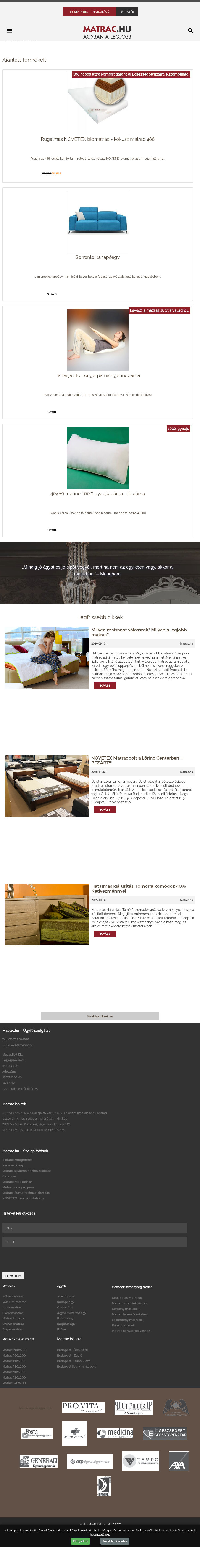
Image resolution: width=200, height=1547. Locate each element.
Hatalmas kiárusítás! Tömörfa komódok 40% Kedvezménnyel (138, 888)
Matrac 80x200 (13, 1361)
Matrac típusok (13, 1318)
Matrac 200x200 (14, 1350)
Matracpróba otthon (17, 1181)
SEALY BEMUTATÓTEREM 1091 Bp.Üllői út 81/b (33, 1130)
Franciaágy (65, 1318)
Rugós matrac (12, 1329)
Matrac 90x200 (13, 1372)
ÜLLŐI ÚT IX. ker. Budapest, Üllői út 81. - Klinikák (34, 1118)
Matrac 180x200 (14, 1366)
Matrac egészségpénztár (36, 1408)
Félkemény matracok (128, 1320)
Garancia (9, 1176)
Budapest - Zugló (69, 1355)
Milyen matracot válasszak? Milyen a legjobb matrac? (139, 632)
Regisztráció (101, 11)
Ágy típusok (65, 1296)
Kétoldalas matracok (127, 1298)
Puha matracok (123, 1325)
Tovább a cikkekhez (100, 1016)
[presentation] (37, 1260)
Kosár (127, 11)
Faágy (61, 1329)
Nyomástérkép (13, 1165)
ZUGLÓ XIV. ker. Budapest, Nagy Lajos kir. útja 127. (36, 1124)
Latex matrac (12, 1307)
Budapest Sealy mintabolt (76, 1366)
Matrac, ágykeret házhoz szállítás (26, 1170)
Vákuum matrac (14, 1302)
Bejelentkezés (79, 11)
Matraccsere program (18, 1187)
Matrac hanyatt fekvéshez (131, 1331)
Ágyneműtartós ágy (71, 1313)
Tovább (105, 685)
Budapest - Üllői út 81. (73, 1350)
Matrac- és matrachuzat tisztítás (26, 1192)
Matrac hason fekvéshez (129, 1314)
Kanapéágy (65, 1302)
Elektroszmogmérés (17, 1160)
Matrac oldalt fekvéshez (129, 1303)
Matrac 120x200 (14, 1377)
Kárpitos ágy (66, 1324)
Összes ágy (65, 1307)
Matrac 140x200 (14, 1383)
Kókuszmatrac (13, 1296)
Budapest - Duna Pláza (74, 1361)
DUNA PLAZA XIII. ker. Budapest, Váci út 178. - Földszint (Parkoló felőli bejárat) (54, 1113)
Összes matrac (13, 1324)
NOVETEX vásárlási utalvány (23, 1198)
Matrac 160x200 (14, 1355)
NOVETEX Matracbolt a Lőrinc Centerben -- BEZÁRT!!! (137, 760)
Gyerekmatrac (13, 1313)
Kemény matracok (125, 1309)
